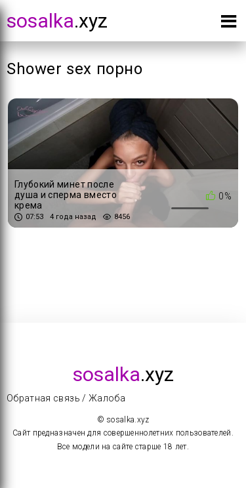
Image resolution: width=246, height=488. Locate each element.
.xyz (57, 20)
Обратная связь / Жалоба (66, 398)
